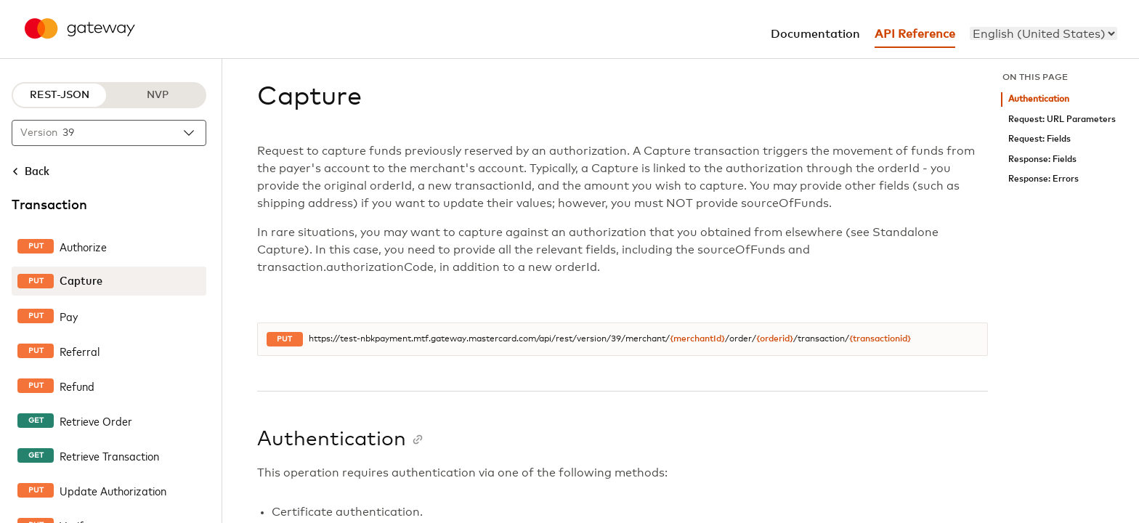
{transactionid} (880, 339)
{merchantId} (697, 339)
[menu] (1043, 33)
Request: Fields (1039, 139)
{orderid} (774, 339)
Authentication (1038, 99)
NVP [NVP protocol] (158, 95)
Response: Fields (1042, 159)
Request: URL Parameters (1062, 119)
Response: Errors (1043, 179)
